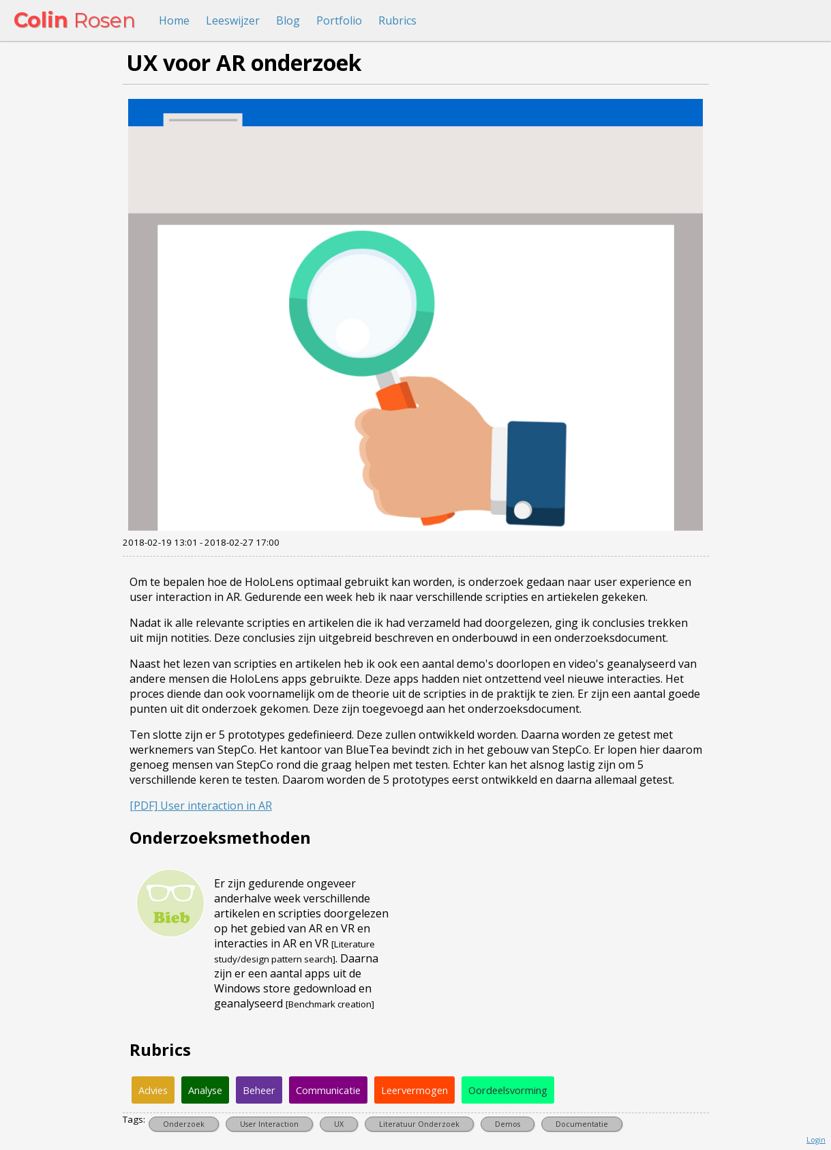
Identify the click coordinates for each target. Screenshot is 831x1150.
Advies (153, 1090)
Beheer (259, 1090)
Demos (507, 1124)
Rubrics (397, 20)
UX (339, 1124)
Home (174, 20)
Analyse (205, 1090)
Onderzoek (184, 1124)
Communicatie (328, 1090)
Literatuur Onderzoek (419, 1124)
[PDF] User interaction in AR (201, 805)
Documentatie (582, 1124)
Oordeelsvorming (507, 1090)
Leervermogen (414, 1090)
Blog (288, 20)
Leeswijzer (233, 20)
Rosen (75, 20)
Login (816, 1140)
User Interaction (269, 1124)
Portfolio (339, 20)
